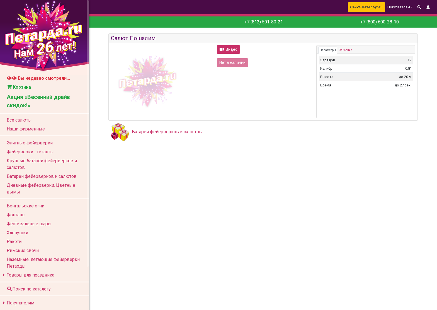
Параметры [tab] (328, 50)
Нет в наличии (232, 62)
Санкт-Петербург (365, 7)
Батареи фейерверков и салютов (167, 131)
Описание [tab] (345, 50)
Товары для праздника (27, 275)
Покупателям (17, 303)
